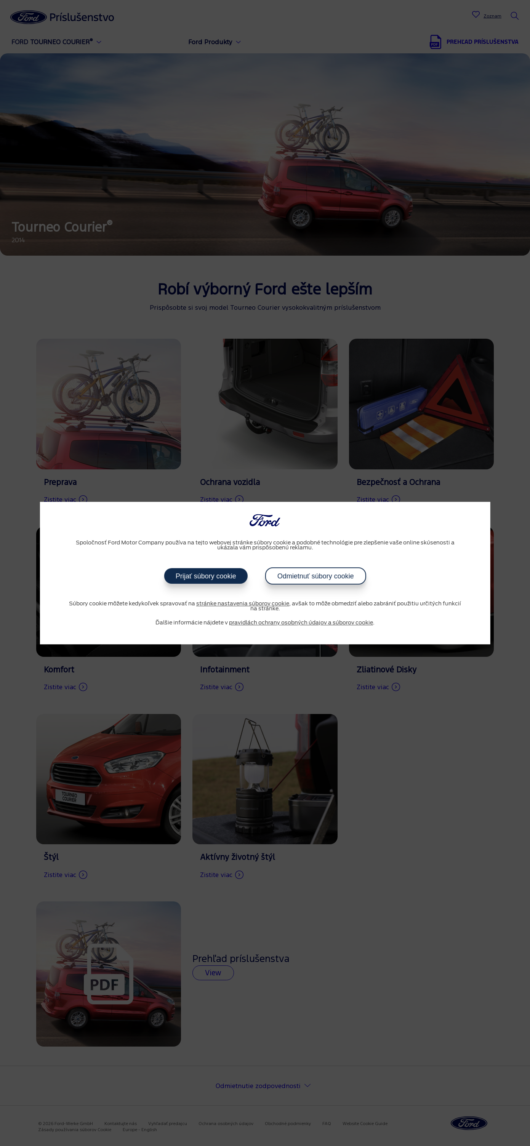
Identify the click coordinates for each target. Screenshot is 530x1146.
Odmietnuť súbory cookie (315, 576)
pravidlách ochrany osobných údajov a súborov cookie (301, 623)
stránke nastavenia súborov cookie (242, 604)
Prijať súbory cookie (206, 576)
